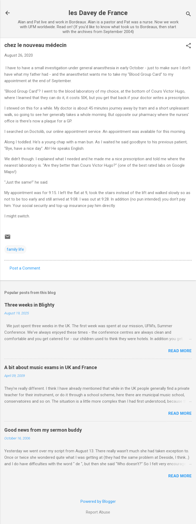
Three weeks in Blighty (29, 305)
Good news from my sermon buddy (43, 430)
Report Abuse (98, 512)
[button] (188, 46)
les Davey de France (98, 13)
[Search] (188, 14)
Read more (180, 350)
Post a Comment (25, 268)
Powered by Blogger (98, 501)
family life (15, 249)
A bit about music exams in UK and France (50, 367)
